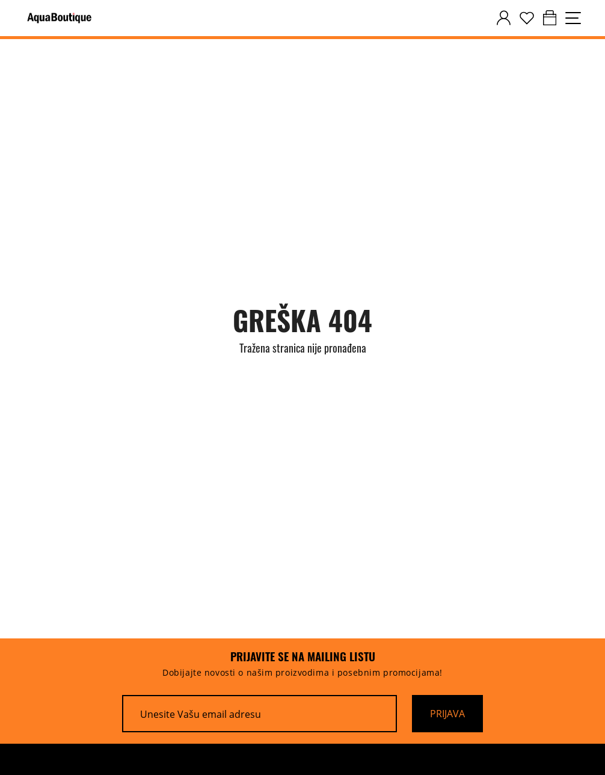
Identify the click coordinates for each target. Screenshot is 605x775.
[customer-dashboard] (504, 18)
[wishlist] (527, 18)
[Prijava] (447, 713)
